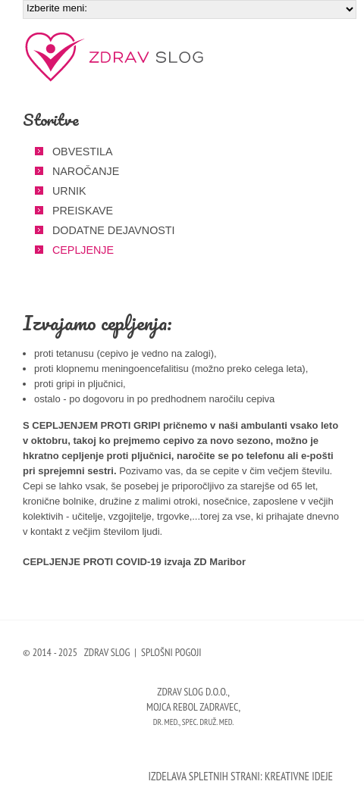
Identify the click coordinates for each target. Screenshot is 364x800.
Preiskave (82, 211)
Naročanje (85, 171)
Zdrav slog (116, 57)
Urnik (69, 191)
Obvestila (82, 151)
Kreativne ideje (299, 776)
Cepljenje (83, 250)
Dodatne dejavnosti (113, 230)
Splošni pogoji (171, 652)
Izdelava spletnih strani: (205, 776)
